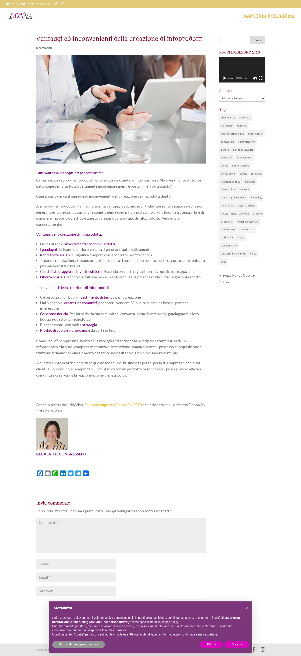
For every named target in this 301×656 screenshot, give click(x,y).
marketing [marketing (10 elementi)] (256, 197)
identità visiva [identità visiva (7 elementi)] (228, 189)
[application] (242, 70)
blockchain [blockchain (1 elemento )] (227, 125)
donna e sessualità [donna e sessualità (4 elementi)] (243, 149)
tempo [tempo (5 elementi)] (240, 237)
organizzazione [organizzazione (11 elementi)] (246, 205)
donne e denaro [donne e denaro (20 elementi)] (241, 165)
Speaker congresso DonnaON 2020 (113, 404)
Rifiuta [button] (211, 644)
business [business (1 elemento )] (242, 125)
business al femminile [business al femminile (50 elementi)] (232, 133)
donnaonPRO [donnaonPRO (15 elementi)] (244, 157)
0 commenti (44, 48)
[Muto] (255, 78)
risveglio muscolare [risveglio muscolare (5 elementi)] (247, 221)
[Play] (225, 78)
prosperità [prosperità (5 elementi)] (227, 221)
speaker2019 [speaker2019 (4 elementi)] (228, 229)
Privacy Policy (230, 275)
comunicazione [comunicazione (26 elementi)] (246, 141)
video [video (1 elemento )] (253, 253)
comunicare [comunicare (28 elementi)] (227, 141)
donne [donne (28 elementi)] (224, 165)
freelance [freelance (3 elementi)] (250, 181)
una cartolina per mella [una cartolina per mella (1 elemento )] (233, 253)
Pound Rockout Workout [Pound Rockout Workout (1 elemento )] (235, 213)
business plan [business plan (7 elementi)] (255, 133)
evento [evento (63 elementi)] (243, 173)
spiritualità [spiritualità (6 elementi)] (227, 237)
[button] (246, 608)
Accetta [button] (236, 644)
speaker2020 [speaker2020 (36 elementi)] (247, 229)
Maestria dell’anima (269, 17)
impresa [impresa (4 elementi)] (244, 189)
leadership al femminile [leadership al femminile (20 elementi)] (233, 197)
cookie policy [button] (169, 622)
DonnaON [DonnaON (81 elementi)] (227, 157)
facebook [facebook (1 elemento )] (256, 173)
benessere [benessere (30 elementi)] (244, 117)
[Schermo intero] (260, 78)
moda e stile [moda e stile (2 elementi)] (227, 205)
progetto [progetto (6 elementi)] (258, 213)
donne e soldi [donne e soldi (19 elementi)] (228, 173)
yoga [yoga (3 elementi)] (223, 261)
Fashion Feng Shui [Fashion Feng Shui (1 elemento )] (231, 181)
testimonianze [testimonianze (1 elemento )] (229, 245)
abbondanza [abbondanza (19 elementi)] (228, 117)
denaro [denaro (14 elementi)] (225, 149)
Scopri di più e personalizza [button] (78, 644)
